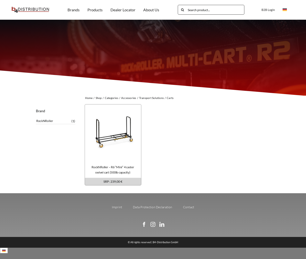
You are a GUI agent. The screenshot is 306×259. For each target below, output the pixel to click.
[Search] (183, 10)
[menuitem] (285, 10)
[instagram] (152, 224)
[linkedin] (161, 224)
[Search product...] (211, 10)
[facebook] (144, 224)
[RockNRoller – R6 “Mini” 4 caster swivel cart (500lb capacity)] (113, 107)
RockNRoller (44, 121)
